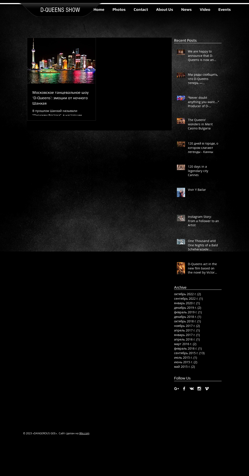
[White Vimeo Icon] (206, 388)
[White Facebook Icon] (184, 388)
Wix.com (84, 433)
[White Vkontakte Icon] (191, 388)
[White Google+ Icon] (176, 388)
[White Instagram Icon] (199, 388)
